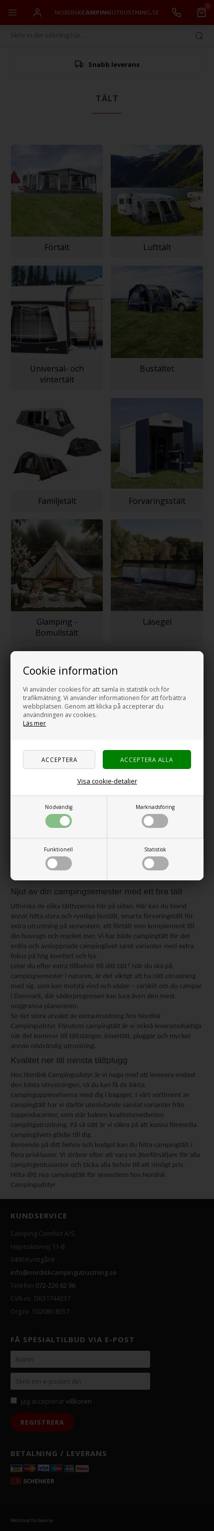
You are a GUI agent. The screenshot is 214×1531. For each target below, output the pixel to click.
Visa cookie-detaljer (107, 780)
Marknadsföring (155, 815)
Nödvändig (58, 815)
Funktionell (58, 858)
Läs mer (34, 723)
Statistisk (155, 858)
